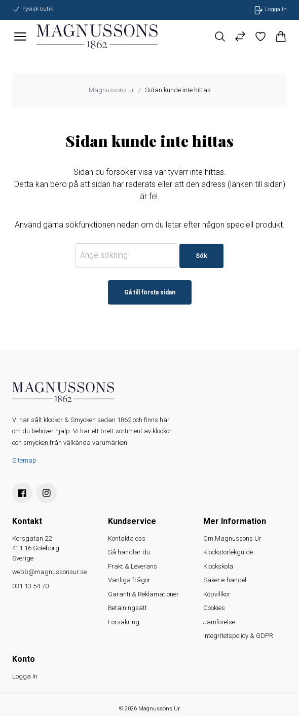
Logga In (25, 676)
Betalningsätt (127, 608)
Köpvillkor (217, 594)
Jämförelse (219, 622)
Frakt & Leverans (132, 566)
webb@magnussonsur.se (49, 572)
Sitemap (24, 460)
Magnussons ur (111, 90)
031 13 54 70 (30, 586)
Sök (201, 255)
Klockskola (218, 566)
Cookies (214, 608)
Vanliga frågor (129, 580)
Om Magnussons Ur (232, 538)
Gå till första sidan (149, 292)
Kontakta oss (126, 538)
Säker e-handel (224, 580)
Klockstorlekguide (228, 552)
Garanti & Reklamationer (143, 594)
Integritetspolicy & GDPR (238, 635)
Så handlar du (129, 552)
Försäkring (123, 622)
